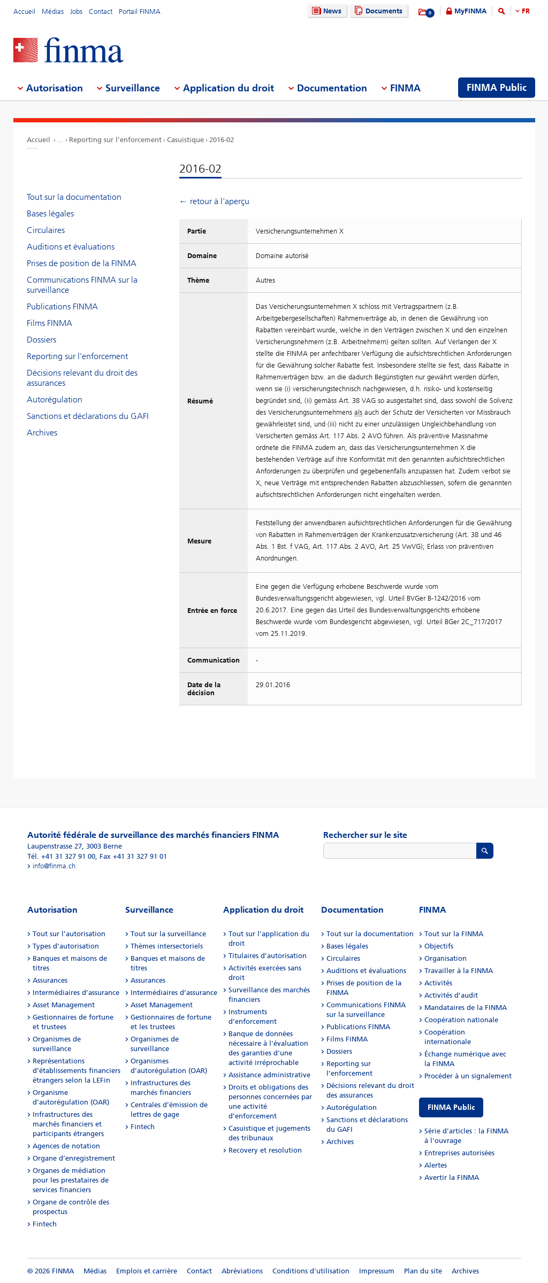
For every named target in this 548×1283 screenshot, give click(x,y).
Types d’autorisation (66, 946)
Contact (100, 11)
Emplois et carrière (146, 1271)
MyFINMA (470, 11)
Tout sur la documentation (74, 197)
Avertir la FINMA (451, 1177)
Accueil (24, 11)
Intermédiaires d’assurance (76, 993)
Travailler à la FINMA (458, 971)
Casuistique (185, 140)
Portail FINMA (140, 11)
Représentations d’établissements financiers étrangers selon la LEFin (76, 1070)
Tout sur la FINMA (453, 934)
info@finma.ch (54, 866)
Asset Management (64, 1005)
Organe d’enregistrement (74, 1158)
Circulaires (46, 230)
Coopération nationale (461, 1020)
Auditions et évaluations (71, 247)
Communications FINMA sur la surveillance (82, 285)
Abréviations (242, 1271)
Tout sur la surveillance (168, 934)
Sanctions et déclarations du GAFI (88, 416)
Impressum (376, 1271)
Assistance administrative (269, 1075)
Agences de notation (66, 1146)
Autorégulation (54, 399)
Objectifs (438, 946)
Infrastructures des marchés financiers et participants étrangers (68, 1124)
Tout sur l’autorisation (69, 934)
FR (526, 11)
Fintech (45, 1224)
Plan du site (423, 1271)
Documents (377, 11)
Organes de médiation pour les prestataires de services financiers (71, 1180)
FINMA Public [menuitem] (497, 88)
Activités (438, 983)
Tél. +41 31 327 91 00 (61, 856)
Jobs (76, 11)
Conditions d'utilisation (310, 1271)
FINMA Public (451, 1107)
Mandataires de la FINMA (465, 1008)
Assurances (50, 980)
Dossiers (41, 340)
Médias (53, 11)
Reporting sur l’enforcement (115, 140)
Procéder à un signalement (468, 1076)
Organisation (445, 958)
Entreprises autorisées (459, 1153)
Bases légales (50, 213)
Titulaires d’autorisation (268, 956)
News (325, 11)
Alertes (435, 1165)
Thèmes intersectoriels (167, 946)
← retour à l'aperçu (214, 201)
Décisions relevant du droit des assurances (82, 378)
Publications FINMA (62, 306)
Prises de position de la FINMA (81, 263)
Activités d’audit (451, 995)
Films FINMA (49, 323)
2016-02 (221, 140)
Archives (42, 432)
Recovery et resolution (265, 1150)
